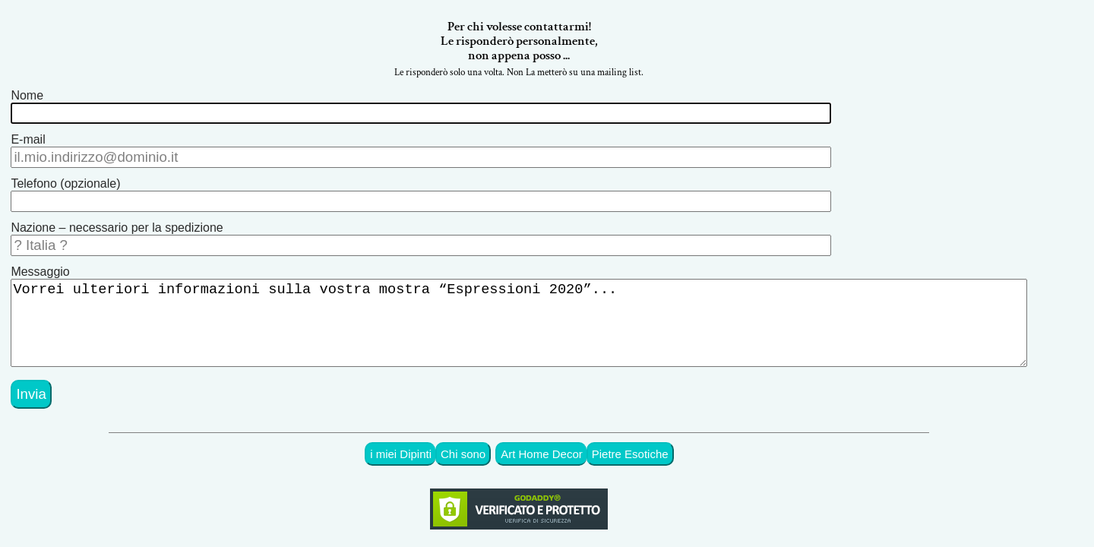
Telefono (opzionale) (65, 181)
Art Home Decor (568, 438)
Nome (27, 99)
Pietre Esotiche (651, 438)
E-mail (28, 140)
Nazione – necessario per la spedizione (117, 223)
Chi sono (494, 438)
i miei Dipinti (434, 438)
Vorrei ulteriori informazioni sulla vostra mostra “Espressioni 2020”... (532, 315)
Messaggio (40, 264)
